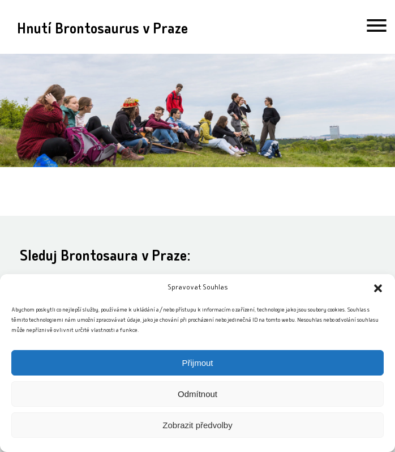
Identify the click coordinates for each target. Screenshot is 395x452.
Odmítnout (197, 394)
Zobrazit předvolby (197, 425)
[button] (378, 288)
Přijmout (197, 363)
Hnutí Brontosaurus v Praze (102, 30)
